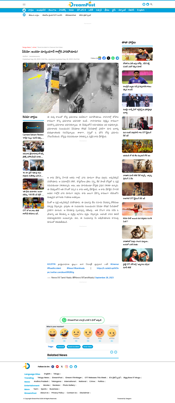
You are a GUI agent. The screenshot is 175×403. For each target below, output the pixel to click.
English (140, 9)
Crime (92, 381)
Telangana (56, 381)
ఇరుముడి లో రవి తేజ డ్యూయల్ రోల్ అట (136, 155)
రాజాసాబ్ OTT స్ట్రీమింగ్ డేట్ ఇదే (134, 198)
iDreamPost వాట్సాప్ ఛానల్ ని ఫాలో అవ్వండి (84, 320)
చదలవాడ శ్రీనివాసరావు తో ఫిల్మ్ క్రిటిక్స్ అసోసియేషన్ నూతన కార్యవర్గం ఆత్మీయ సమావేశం (33, 155)
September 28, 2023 (104, 278)
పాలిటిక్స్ (62, 9)
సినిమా (71, 9)
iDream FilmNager (73, 377)
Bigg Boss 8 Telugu (132, 377)
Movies (46, 385)
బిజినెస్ (131, 9)
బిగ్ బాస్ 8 (81, 9)
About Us (44, 393)
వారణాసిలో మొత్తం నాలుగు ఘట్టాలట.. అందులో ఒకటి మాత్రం (136, 242)
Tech (35, 389)
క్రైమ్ (114, 9)
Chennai (60, 347)
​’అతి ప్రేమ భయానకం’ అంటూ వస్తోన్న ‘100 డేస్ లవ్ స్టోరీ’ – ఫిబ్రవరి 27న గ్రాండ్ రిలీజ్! (33, 193)
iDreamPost (57, 377)
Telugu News (26, 47)
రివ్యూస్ (99, 9)
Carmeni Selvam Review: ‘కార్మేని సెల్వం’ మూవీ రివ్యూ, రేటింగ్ (33, 136)
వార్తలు (31, 9)
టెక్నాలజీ (122, 9)
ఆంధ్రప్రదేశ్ (41, 9)
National (82, 381)
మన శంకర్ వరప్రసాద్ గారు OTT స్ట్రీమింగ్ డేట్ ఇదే (137, 134)
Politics (101, 381)
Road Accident (73, 347)
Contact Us (72, 393)
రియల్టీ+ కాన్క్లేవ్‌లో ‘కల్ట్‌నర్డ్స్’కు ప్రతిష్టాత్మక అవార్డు (137, 111)
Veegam (128, 399)
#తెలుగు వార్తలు (34, 15)
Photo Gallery (69, 385)
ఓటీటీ (91, 9)
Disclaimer (84, 393)
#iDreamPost (71, 15)
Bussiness (54, 389)
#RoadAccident (54, 268)
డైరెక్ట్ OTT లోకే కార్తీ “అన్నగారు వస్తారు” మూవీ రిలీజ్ (136, 265)
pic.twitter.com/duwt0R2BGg (60, 272)
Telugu (56, 374)
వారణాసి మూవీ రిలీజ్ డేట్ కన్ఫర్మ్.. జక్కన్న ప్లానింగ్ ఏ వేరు (137, 177)
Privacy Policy (57, 393)
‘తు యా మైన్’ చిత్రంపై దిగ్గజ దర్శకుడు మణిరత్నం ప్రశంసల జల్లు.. (32, 174)
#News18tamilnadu (76, 268)
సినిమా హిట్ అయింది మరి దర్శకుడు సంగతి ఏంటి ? (137, 219)
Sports (44, 389)
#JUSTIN (51, 264)
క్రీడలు (107, 9)
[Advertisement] (87, 30)
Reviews (56, 385)
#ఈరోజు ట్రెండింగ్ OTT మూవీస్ (52, 15)
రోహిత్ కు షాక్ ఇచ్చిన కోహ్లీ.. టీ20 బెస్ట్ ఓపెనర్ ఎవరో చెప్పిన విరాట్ (136, 65)
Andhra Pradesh (41, 381)
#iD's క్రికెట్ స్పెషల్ (85, 15)
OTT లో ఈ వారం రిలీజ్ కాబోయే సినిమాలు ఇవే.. (31, 212)
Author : (31, 56)
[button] (115, 352)
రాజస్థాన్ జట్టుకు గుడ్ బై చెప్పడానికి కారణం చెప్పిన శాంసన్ (137, 88)
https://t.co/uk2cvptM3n (108, 268)
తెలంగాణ (52, 9)
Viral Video (87, 347)
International (70, 381)
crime (34, 47)
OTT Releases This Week (95, 377)
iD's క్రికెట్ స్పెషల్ (115, 377)
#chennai (114, 264)
